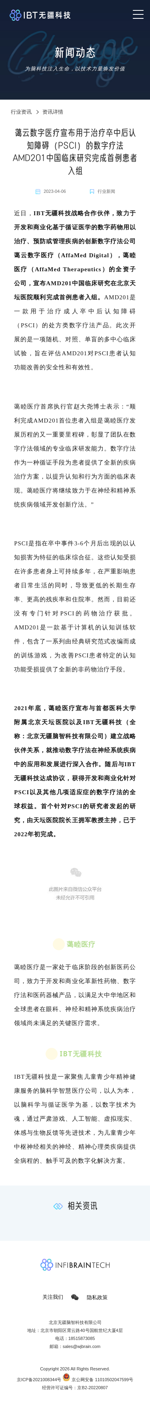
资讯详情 (52, 112)
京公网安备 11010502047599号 (97, 1379)
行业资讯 (21, 112)
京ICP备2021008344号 (39, 1379)
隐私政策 (97, 1297)
